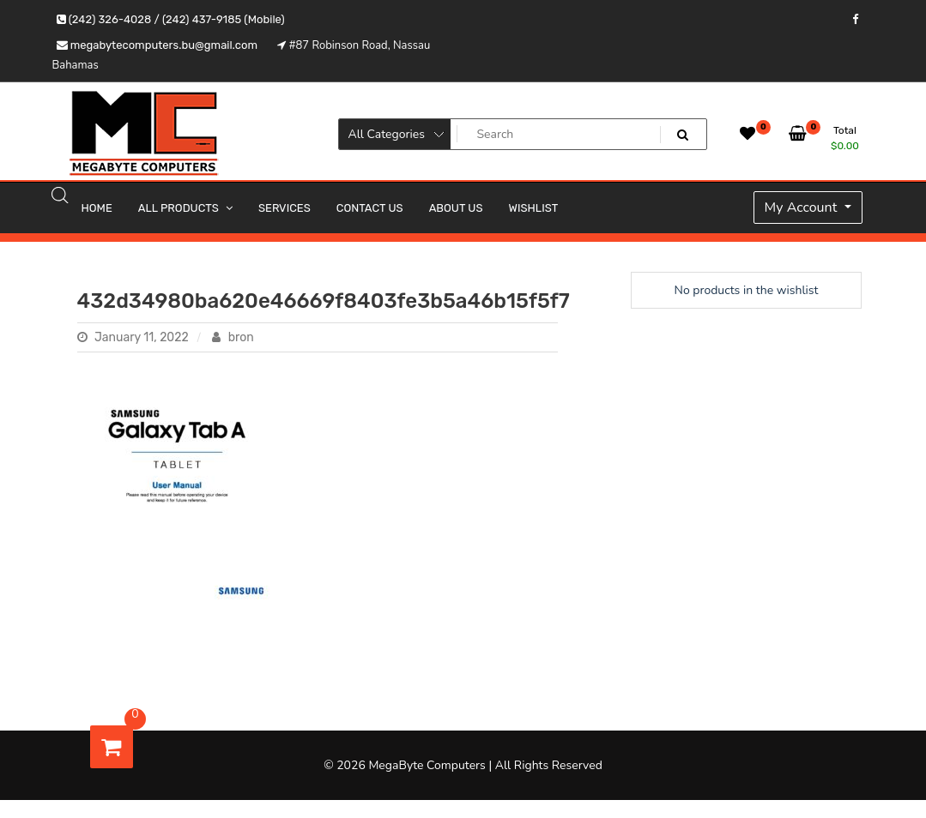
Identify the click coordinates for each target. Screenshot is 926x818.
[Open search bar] (60, 194)
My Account (803, 207)
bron (232, 337)
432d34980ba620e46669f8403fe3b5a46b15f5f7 (323, 301)
